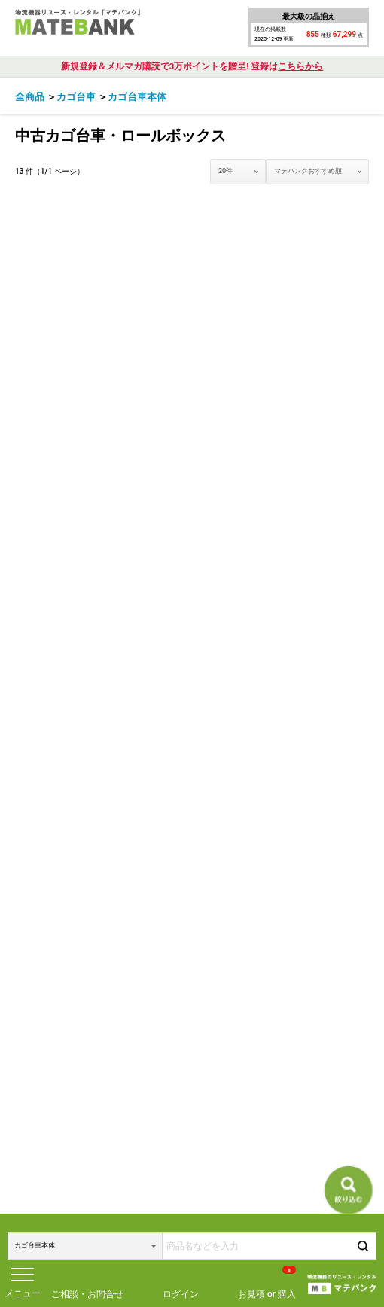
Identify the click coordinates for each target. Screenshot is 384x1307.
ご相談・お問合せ (87, 1294)
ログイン (181, 1294)
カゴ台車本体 (137, 96)
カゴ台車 (76, 96)
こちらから (300, 66)
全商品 (29, 96)
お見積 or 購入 (267, 1282)
